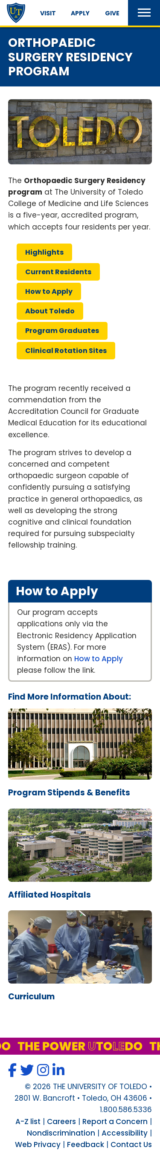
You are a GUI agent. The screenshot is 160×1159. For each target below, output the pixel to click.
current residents (58, 272)
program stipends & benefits (69, 792)
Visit (48, 13)
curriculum (31, 996)
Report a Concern (115, 1121)
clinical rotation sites (66, 351)
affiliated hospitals (49, 895)
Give (112, 13)
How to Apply (98, 659)
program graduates (62, 331)
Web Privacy (38, 1144)
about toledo (50, 311)
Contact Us (131, 1144)
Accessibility (125, 1133)
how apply (49, 291)
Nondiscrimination (61, 1133)
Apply (80, 13)
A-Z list (28, 1121)
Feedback (85, 1144)
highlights (44, 252)
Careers (61, 1121)
